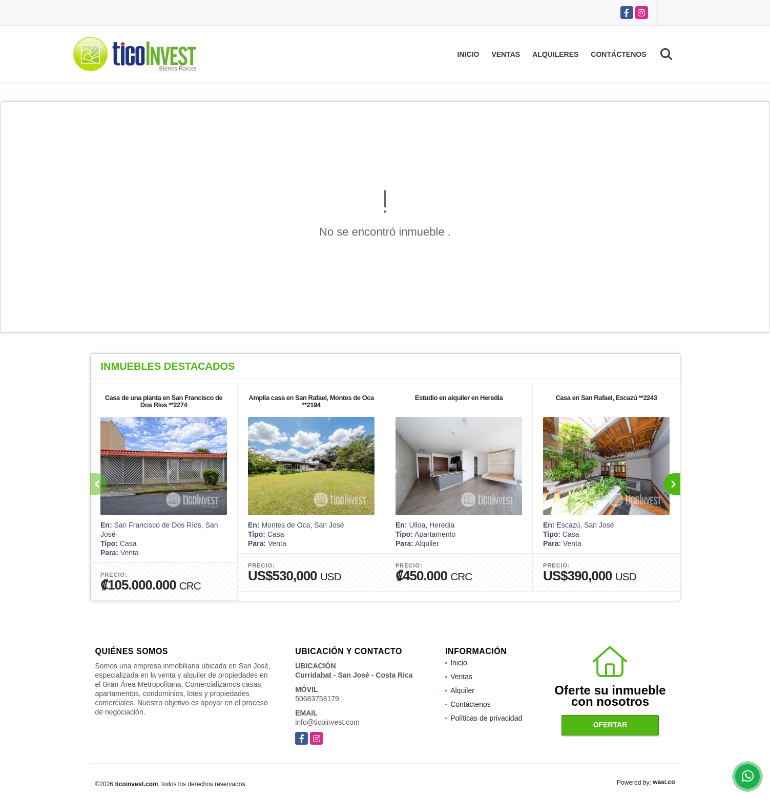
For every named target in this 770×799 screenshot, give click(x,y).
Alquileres (555, 54)
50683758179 (317, 699)
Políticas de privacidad (486, 718)
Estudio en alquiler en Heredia (458, 398)
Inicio (468, 54)
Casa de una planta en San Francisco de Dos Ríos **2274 (163, 401)
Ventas (505, 54)
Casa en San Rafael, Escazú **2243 (606, 398)
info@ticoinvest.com (327, 722)
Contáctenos (618, 54)
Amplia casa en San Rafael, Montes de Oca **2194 (310, 401)
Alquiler (462, 690)
